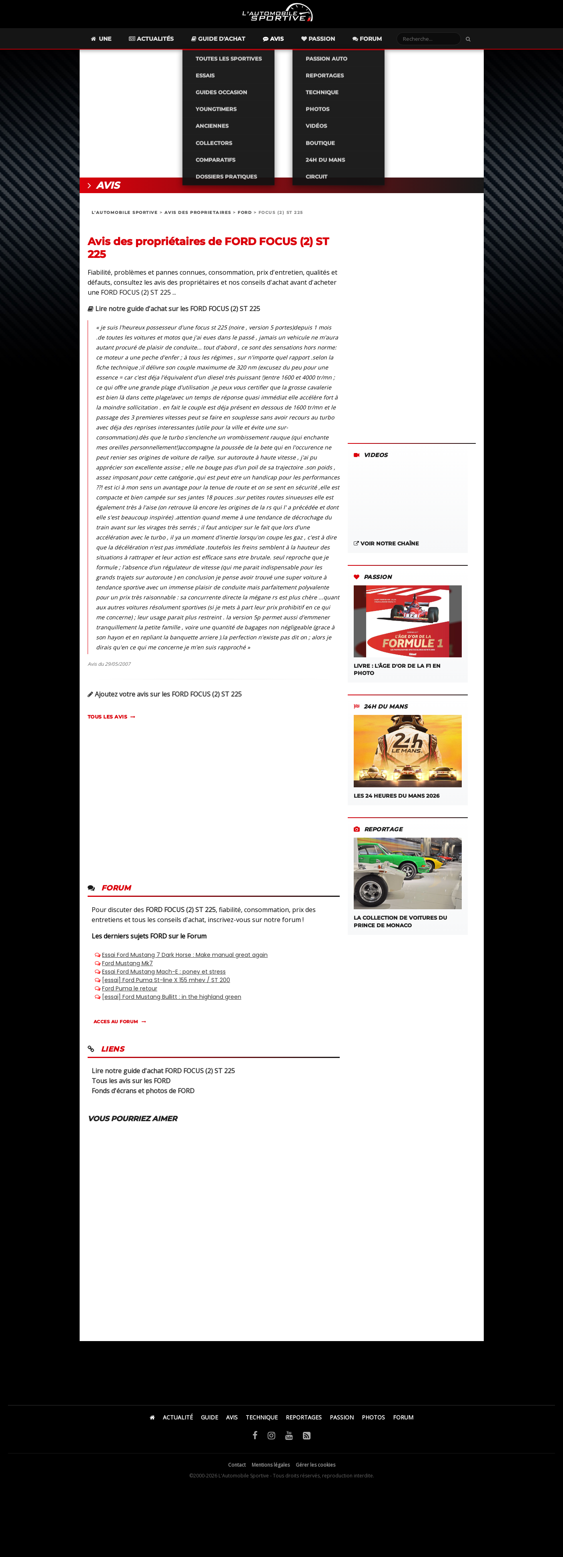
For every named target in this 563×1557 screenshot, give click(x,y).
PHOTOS (373, 1425)
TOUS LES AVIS (108, 724)
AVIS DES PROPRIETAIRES (197, 220)
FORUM (403, 1425)
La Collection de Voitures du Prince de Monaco (408, 890)
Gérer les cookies (315, 1472)
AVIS (232, 1425)
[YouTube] (289, 1443)
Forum (381, 46)
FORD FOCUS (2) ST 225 (181, 917)
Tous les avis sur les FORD (131, 1088)
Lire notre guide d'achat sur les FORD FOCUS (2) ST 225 (174, 316)
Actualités (165, 46)
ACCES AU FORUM (116, 1029)
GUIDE (209, 1425)
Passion (332, 46)
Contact (237, 1472)
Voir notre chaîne (386, 551)
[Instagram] (271, 1443)
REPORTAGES (304, 1425)
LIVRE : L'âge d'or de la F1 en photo (408, 638)
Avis (287, 46)
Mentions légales (271, 1472)
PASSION (342, 1425)
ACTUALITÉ (178, 1425)
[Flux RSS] (307, 1443)
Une (114, 46)
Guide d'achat (232, 46)
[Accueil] (152, 1425)
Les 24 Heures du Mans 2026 (408, 764)
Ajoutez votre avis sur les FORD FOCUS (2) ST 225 (165, 701)
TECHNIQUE (262, 1425)
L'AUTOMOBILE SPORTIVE (125, 220)
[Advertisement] (282, 121)
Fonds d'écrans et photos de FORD (143, 1098)
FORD (245, 220)
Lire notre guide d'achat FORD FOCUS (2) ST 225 (163, 1078)
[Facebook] (255, 1443)
